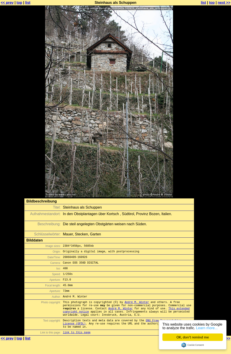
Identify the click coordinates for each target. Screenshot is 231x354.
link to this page (76, 345)
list (27, 3)
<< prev (7, 3)
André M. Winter (137, 309)
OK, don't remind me (192, 337)
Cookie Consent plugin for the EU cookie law (192, 345)
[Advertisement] (213, 111)
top (19, 3)
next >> (224, 3)
